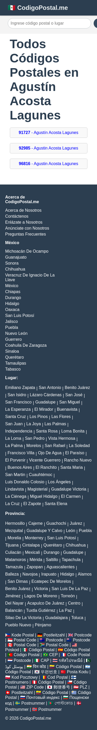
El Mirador (43, 409)
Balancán (14, 610)
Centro (74, 603)
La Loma (13, 438)
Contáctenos (16, 216)
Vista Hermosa (61, 438)
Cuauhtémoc (41, 474)
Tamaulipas (15, 363)
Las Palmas (55, 424)
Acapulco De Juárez (45, 603)
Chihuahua (15, 269)
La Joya (33, 424)
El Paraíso (74, 453)
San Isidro (17, 395)
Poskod (12, 650)
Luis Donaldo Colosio (24, 482)
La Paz (65, 610)
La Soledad (79, 445)
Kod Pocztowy (24, 677)
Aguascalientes (61, 567)
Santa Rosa (47, 431)
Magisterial (37, 489)
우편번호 (49, 672)
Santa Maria (72, 467)
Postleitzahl (54, 635)
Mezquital (14, 530)
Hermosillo (15, 523)
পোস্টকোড (64, 703)
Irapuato (49, 574)
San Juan (14, 424)
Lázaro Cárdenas (46, 395)
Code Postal (78, 655)
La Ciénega (15, 496)
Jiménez (13, 596)
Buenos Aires (20, 467)
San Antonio (50, 387)
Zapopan (35, 567)
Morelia (14, 538)
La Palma (14, 445)
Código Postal (42, 650)
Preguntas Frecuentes (25, 234)
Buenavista (67, 409)
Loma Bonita (73, 431)
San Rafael (55, 445)
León (70, 530)
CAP (45, 660)
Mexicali (32, 552)
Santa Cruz (15, 416)
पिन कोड (39, 666)
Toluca (77, 617)
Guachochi (56, 523)
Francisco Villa (21, 453)
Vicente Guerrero (45, 460)
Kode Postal (22, 635)
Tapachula (71, 559)
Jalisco (11, 321)
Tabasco (13, 369)
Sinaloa (12, 351)
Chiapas (12, 291)
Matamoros (15, 559)
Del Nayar (14, 603)
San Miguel (69, 402)
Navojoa (30, 574)
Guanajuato (16, 257)
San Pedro (34, 438)
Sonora (12, 263)
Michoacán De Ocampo (26, 251)
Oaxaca (12, 309)
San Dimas (18, 581)
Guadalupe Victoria (68, 489)
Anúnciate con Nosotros (27, 228)
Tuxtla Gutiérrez (40, 610)
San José (74, 395)
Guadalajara (56, 617)
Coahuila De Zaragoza (26, 345)
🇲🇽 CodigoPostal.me (38, 7)
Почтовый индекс (43, 697)
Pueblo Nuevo (18, 625)
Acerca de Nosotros (23, 210)
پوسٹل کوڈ (14, 666)
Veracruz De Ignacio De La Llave (30, 277)
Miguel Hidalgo (43, 496)
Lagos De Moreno (40, 596)
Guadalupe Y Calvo (44, 530)
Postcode (83, 635)
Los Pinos (38, 416)
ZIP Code (35, 687)
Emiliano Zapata (20, 387)
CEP (53, 655)
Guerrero (13, 339)
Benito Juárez (77, 387)
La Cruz (12, 503)
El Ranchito (46, 467)
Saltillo (52, 559)
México (11, 286)
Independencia (18, 431)
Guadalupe (45, 402)
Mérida (35, 559)
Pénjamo (43, 625)
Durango (13, 297)
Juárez (76, 523)
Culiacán (13, 552)
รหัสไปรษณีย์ (71, 660)
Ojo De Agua (50, 453)
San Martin (15, 474)
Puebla (11, 327)
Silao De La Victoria (23, 617)
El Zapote (32, 503)
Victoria (41, 588)
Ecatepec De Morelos (51, 581)
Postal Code (25, 640)
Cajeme (35, 523)
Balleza (12, 574)
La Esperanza (18, 409)
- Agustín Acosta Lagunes (48, 132)
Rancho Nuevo (78, 460)
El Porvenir (15, 460)
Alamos (85, 574)
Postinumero (16, 682)
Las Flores (61, 416)
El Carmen (71, 496)
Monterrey (34, 538)
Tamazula (14, 567)
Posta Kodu (77, 672)
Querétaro (14, 357)
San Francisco (18, 402)
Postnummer (33, 703)
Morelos (33, 445)
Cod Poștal (57, 677)
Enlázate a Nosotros (23, 222)
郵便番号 (62, 687)
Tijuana (12, 545)
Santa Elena (56, 503)
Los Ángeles (59, 482)
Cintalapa (31, 545)
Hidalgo (12, 303)
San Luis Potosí (19, 315)
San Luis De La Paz (69, 588)
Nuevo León (16, 333)
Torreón (68, 596)
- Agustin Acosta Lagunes (48, 148)
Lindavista (14, 489)
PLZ (83, 687)
